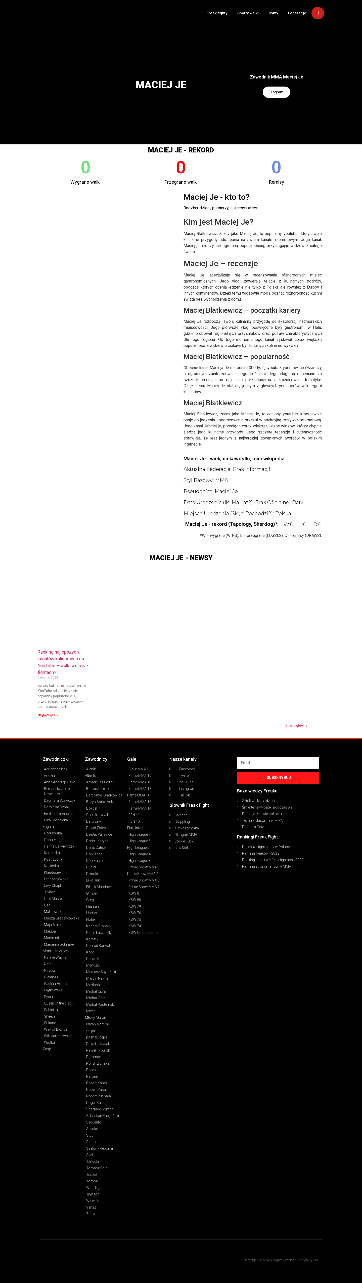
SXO (316, 1260)
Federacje (297, 13)
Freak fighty (217, 13)
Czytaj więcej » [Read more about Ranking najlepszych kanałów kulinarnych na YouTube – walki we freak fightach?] (48, 715)
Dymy (273, 13)
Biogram (276, 92)
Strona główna (296, 726)
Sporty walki (248, 13)
